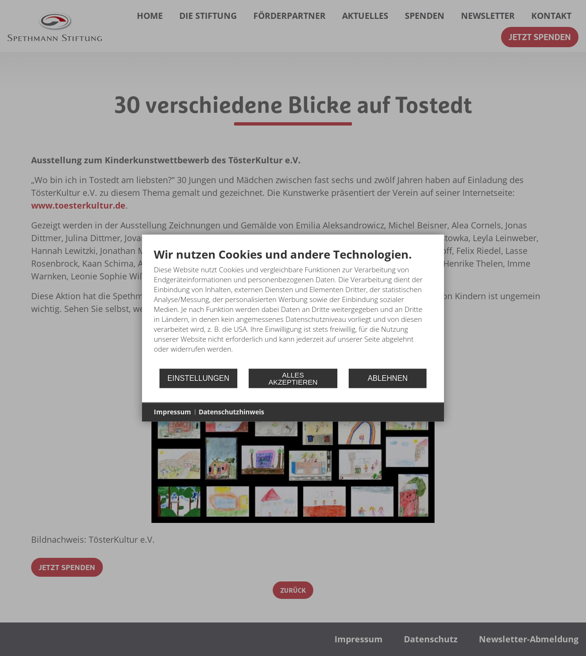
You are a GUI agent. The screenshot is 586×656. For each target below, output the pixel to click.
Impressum (172, 411)
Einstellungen (198, 378)
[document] (293, 307)
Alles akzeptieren (293, 378)
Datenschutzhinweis (231, 411)
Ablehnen (388, 378)
